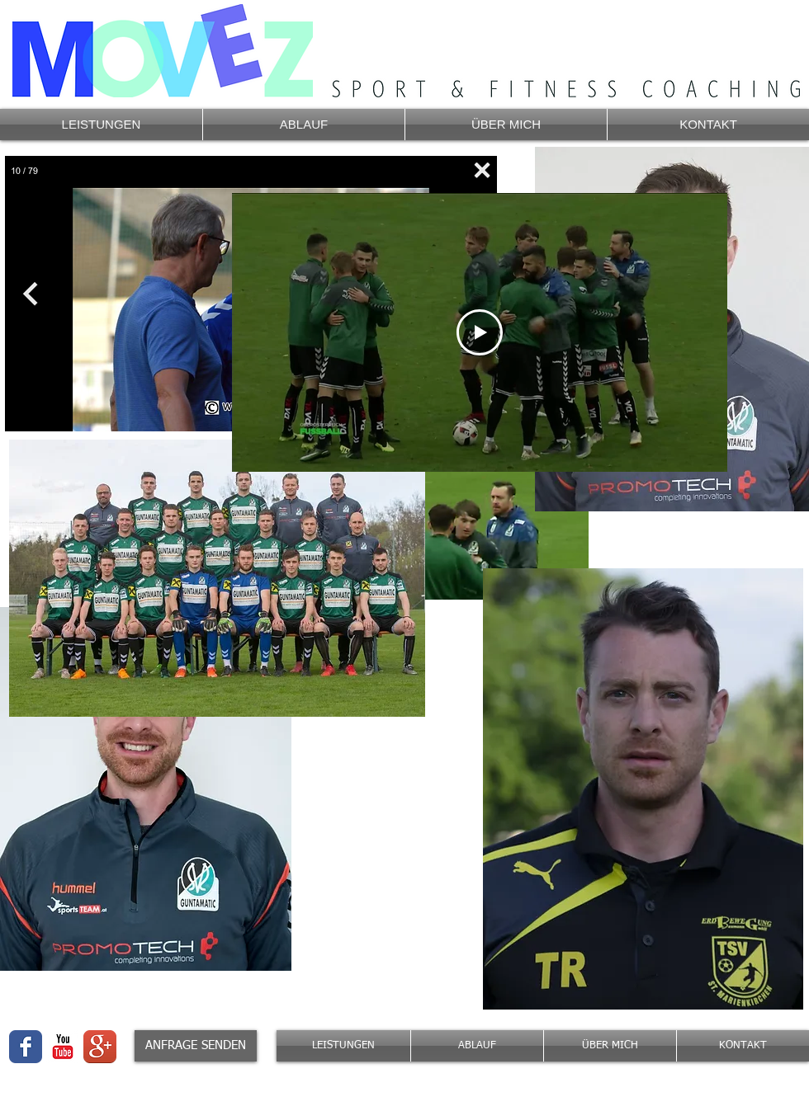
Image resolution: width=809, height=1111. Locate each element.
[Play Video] (480, 332)
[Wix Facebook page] (25, 1046)
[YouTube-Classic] (62, 1046)
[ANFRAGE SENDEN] (196, 1046)
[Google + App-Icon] (99, 1046)
